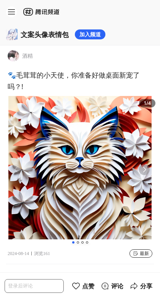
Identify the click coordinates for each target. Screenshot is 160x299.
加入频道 (90, 34)
